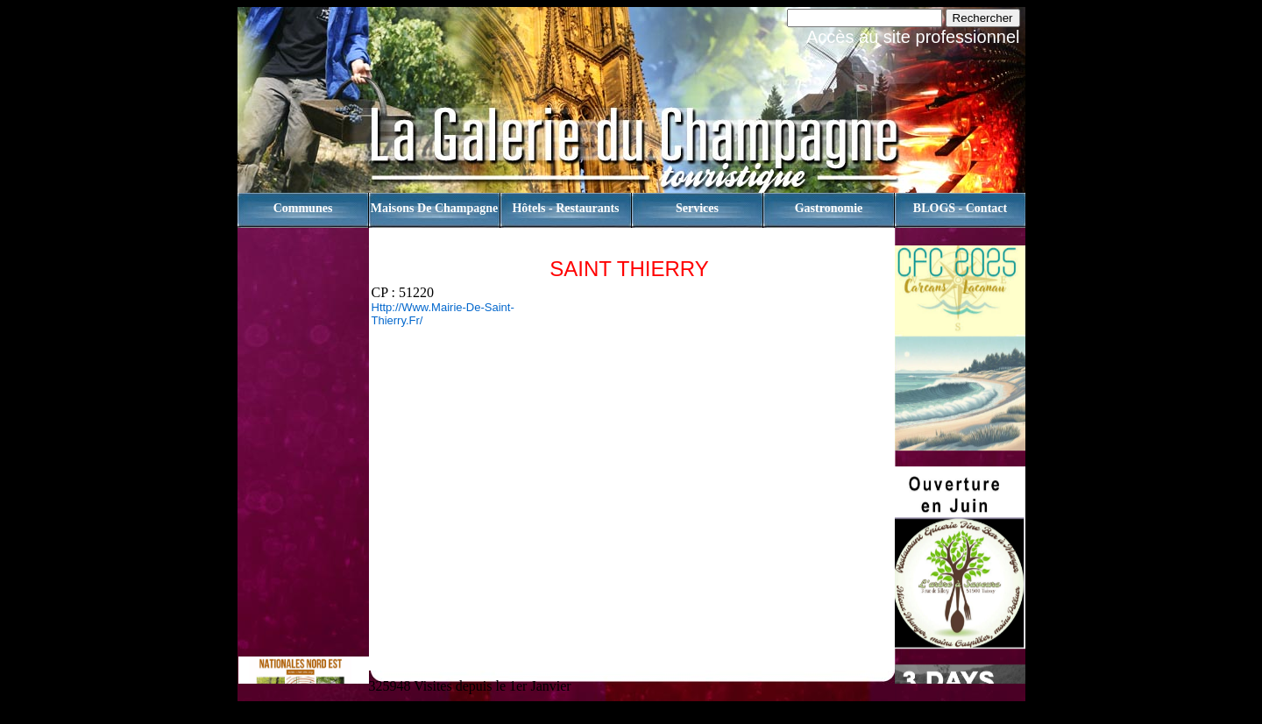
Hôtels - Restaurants (565, 208)
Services (697, 208)
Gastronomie (829, 208)
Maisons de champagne (434, 208)
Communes (303, 208)
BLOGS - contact (960, 208)
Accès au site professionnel (912, 36)
